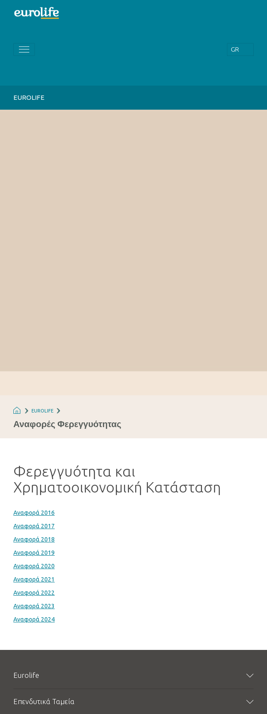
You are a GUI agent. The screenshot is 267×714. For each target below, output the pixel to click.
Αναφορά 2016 (34, 512)
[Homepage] (37, 12)
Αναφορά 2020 (34, 566)
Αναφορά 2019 (34, 552)
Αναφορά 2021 (34, 579)
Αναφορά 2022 (34, 592)
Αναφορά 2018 (34, 539)
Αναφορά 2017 (34, 526)
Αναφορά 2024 (34, 619)
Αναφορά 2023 (34, 606)
